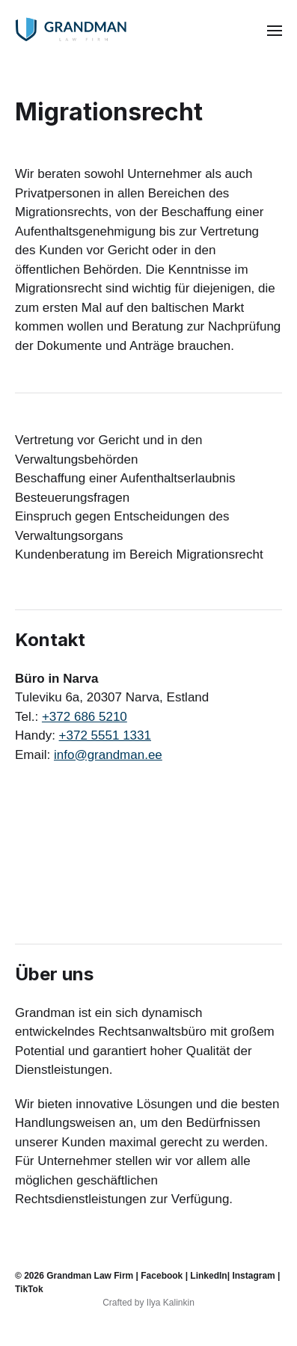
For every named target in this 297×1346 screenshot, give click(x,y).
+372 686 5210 (84, 717)
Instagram (253, 1275)
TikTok (29, 1289)
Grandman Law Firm (89, 1275)
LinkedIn (208, 1275)
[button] (275, 30)
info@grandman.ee (108, 755)
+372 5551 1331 (105, 735)
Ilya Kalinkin (171, 1302)
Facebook (162, 1275)
